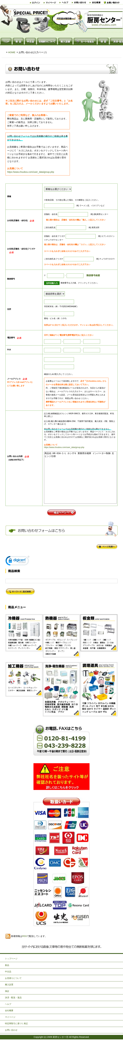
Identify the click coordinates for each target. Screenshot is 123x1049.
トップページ (11, 968)
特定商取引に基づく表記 (16, 1033)
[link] (17, 571)
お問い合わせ (11, 1039)
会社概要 (9, 1020)
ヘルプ (8, 1013)
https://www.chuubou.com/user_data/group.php (30, 172)
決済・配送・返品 (13, 1007)
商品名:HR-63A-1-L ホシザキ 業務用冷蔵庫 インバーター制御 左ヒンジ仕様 (80, 482)
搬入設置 (9, 994)
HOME (11, 52)
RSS (24, 945)
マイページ (10, 1026)
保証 (7, 1001)
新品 (7, 975)
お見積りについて (13, 988)
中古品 (8, 981)
